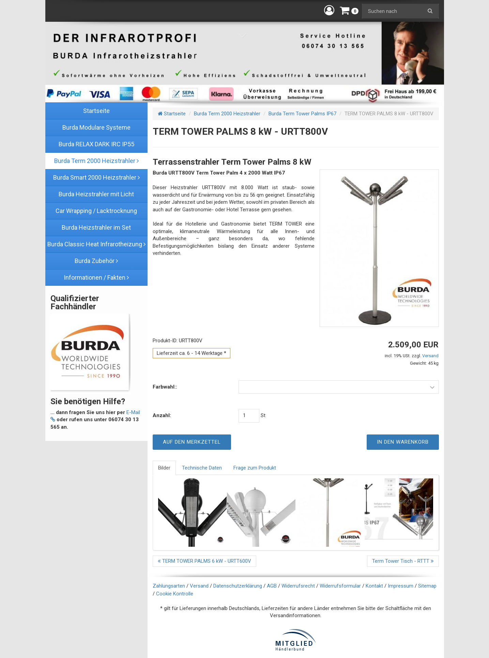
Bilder (164, 468)
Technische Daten (202, 468)
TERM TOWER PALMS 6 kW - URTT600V (204, 561)
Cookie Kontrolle (174, 594)
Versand (430, 355)
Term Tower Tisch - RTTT (403, 561)
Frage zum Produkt (254, 468)
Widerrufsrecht (298, 586)
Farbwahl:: (165, 387)
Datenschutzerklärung (237, 586)
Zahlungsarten (169, 586)
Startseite (172, 114)
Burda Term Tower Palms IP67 (302, 114)
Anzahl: (162, 415)
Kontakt (374, 586)
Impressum (400, 586)
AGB (272, 586)
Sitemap (427, 586)
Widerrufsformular (340, 586)
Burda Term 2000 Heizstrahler (227, 114)
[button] (329, 10)
